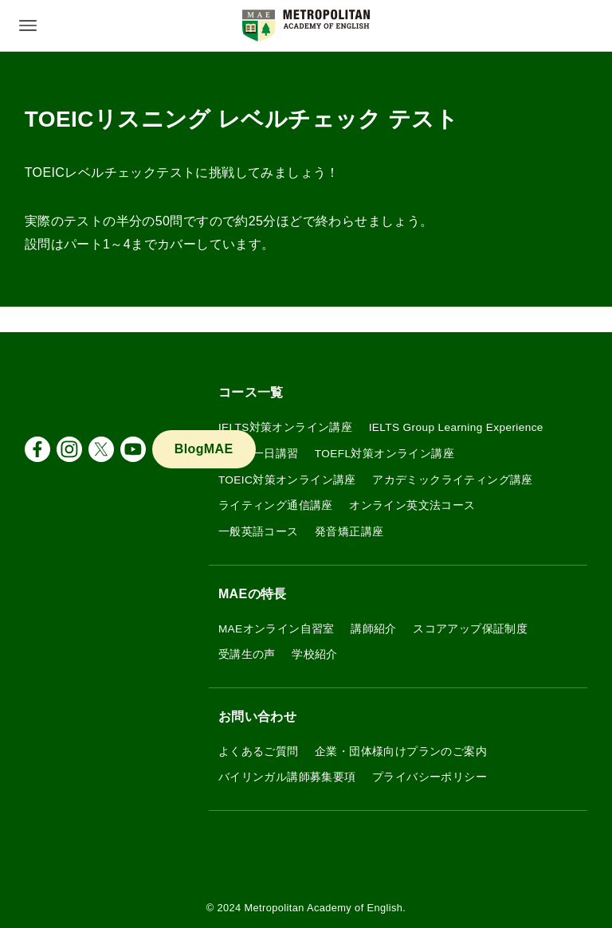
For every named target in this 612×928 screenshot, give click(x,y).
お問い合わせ (257, 716)
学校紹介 (315, 654)
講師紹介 (374, 629)
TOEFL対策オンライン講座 (384, 454)
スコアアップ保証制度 (470, 629)
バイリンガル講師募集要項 (287, 777)
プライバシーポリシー (429, 777)
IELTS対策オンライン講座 (285, 427)
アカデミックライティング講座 (452, 480)
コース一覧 (251, 392)
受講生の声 (247, 654)
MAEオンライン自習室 (276, 629)
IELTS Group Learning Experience (456, 427)
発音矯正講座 (349, 532)
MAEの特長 (252, 594)
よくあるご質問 (258, 752)
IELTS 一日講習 (258, 454)
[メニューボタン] (28, 25)
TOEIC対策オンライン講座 (287, 480)
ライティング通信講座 (275, 505)
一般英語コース (258, 532)
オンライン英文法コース (412, 505)
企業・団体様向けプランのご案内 (401, 752)
